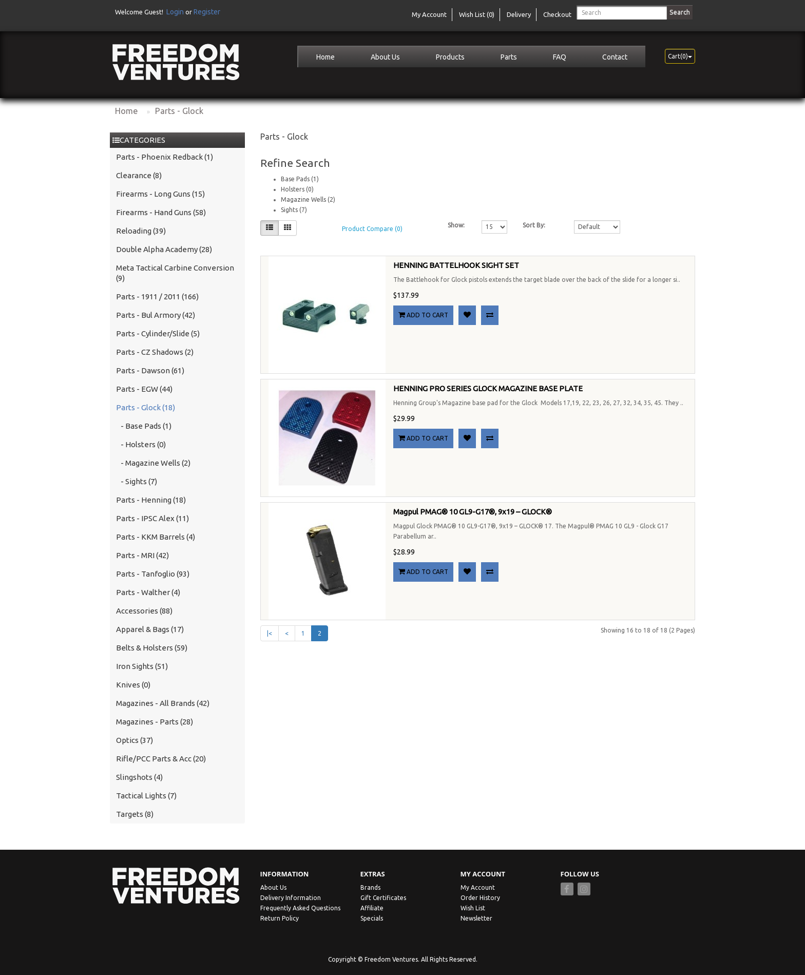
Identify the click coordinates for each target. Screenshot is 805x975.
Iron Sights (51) (142, 666)
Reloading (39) (141, 230)
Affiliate (372, 908)
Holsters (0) (297, 189)
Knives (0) (133, 684)
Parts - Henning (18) (151, 499)
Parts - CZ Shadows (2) (155, 352)
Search (679, 11)
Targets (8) (135, 814)
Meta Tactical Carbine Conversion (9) (175, 272)
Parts (509, 57)
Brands (370, 887)
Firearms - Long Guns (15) (160, 193)
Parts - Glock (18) (145, 407)
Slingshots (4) (139, 777)
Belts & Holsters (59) (151, 647)
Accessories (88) (144, 610)
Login (175, 12)
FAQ (559, 57)
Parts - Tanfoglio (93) (152, 573)
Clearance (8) (139, 175)
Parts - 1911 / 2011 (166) (157, 296)
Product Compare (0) (372, 228)
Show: (456, 225)
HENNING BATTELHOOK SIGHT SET (456, 265)
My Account (478, 887)
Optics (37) (134, 740)
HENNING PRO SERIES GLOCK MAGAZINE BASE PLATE (488, 388)
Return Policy (279, 918)
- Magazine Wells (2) (153, 462)
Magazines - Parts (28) (154, 721)
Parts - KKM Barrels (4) (155, 536)
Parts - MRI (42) (142, 555)
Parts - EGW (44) (144, 389)
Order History (480, 897)
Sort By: (534, 225)
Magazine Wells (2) (308, 199)
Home (325, 57)
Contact (614, 57)
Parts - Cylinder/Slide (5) (158, 333)
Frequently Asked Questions (300, 908)
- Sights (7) (136, 481)
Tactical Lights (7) (146, 795)
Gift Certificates (383, 897)
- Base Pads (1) (143, 426)
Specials (371, 918)
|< (269, 633)
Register (207, 12)
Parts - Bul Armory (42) (155, 315)
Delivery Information (290, 897)
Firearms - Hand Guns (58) (161, 212)
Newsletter (476, 918)
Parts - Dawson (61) (150, 370)
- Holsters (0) (141, 444)
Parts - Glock (179, 111)
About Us (385, 57)
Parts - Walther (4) (148, 592)
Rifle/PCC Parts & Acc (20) (161, 758)
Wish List (473, 908)
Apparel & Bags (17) (150, 629)
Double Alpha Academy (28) (164, 249)
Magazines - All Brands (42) (162, 703)
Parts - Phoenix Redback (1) (164, 156)
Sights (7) (294, 209)
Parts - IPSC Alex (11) (152, 518)
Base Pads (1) (300, 179)
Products (450, 57)
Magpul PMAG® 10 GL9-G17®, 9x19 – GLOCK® (472, 511)
